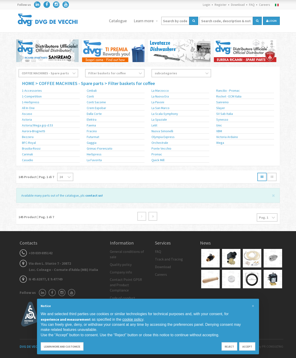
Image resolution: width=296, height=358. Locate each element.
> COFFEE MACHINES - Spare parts (69, 83)
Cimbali (92, 90)
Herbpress (94, 154)
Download (238, 5)
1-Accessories (32, 90)
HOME (28, 83)
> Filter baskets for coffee (130, 83)
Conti (90, 96)
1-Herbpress (30, 102)
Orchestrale (159, 143)
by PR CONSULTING (270, 346)
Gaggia (91, 143)
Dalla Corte (94, 114)
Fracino (92, 131)
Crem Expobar (96, 108)
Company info (121, 272)
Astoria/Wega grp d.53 (37, 125)
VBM (219, 131)
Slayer (220, 108)
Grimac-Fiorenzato (99, 148)
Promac (156, 154)
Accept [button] (247, 346)
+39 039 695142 (36, 253)
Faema (91, 125)
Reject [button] (229, 346)
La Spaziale (159, 119)
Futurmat (93, 137)
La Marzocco (160, 90)
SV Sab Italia (224, 114)
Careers (264, 5)
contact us (93, 195)
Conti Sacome (96, 102)
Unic (219, 125)
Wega (220, 143)
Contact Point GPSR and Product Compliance (126, 284)
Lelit (154, 125)
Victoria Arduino (227, 137)
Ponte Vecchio (161, 148)
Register (221, 5)
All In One (28, 108)
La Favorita (94, 160)
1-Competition (32, 96)
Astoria (27, 119)
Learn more (144, 20)
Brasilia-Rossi (31, 148)
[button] (253, 306)
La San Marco (160, 108)
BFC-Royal (29, 143)
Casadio (27, 160)
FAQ (252, 5)
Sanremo (222, 102)
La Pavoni (157, 102)
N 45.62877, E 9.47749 (41, 279)
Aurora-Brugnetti (33, 131)
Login (206, 5)
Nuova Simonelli (162, 131)
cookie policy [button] (132, 319)
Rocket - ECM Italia (228, 96)
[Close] (273, 195)
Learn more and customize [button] (62, 346)
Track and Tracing (169, 259)
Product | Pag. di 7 (36, 177)
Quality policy (121, 264)
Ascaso (27, 114)
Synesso (222, 119)
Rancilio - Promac (228, 90)
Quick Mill (157, 160)
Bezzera (28, 137)
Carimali (27, 154)
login (271, 20)
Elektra (91, 119)
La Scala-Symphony (164, 114)
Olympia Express (163, 137)
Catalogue (118, 20)
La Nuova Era (160, 96)
